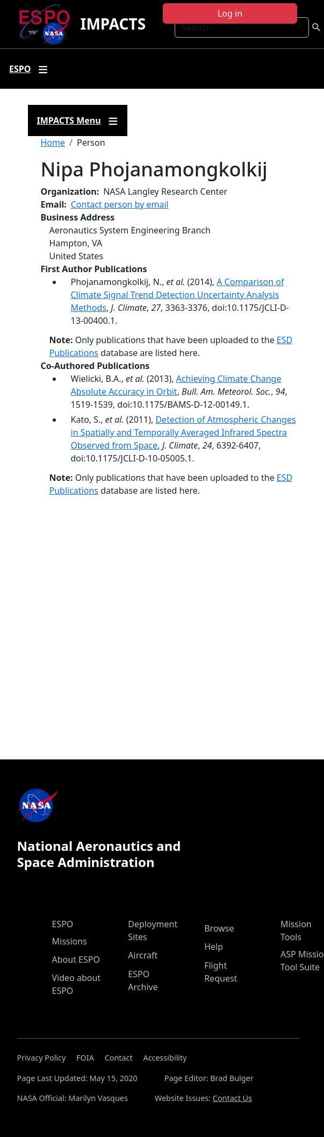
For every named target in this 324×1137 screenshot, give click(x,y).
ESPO (63, 924)
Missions (69, 941)
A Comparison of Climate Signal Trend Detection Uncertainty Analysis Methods (177, 295)
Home (53, 142)
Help (213, 947)
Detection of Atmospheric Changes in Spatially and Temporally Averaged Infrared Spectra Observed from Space (183, 432)
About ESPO (76, 959)
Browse (219, 928)
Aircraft (142, 955)
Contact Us (232, 1098)
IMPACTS (113, 23)
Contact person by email (120, 204)
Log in (230, 13)
